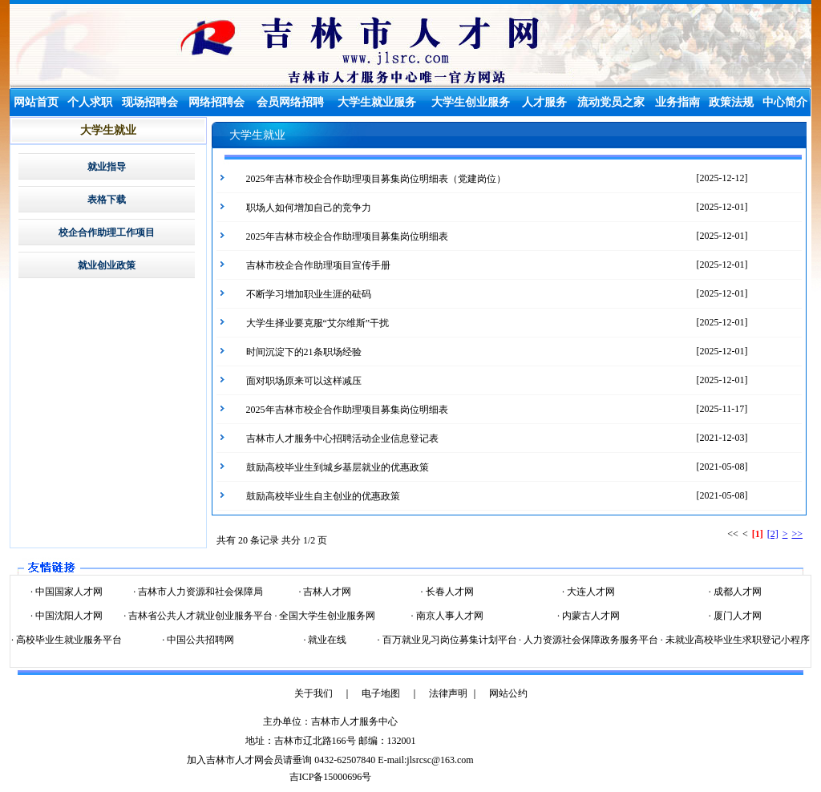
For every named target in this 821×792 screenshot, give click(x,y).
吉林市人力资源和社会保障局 (199, 591)
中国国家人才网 (68, 591)
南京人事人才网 (448, 615)
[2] (773, 533)
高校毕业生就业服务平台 (68, 639)
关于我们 (313, 693)
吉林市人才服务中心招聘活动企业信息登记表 (342, 438)
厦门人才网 (736, 615)
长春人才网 (448, 591)
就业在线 (325, 639)
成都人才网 (736, 591)
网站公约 (508, 693)
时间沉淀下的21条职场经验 (304, 352)
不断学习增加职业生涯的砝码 (308, 294)
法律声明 (448, 693)
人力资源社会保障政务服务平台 (589, 639)
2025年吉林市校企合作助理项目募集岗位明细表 (347, 236)
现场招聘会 (150, 102)
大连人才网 (589, 591)
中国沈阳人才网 (68, 615)
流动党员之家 (611, 102)
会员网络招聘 (290, 102)
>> (797, 533)
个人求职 (89, 102)
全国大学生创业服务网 (326, 615)
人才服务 (544, 102)
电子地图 (381, 693)
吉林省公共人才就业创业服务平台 (199, 615)
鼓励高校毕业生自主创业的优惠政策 (323, 496)
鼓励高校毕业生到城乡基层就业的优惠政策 (337, 467)
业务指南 (677, 102)
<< (732, 533)
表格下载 (106, 199)
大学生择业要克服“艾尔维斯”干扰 (318, 323)
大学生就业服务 (377, 102)
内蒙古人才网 (590, 615)
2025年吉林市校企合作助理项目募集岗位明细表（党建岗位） (376, 178)
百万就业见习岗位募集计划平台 (448, 639)
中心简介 (784, 102)
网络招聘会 (216, 102)
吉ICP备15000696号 (330, 776)
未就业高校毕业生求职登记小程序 (736, 639)
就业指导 (106, 166)
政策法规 (731, 102)
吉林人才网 (326, 591)
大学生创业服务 (470, 102)
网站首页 (36, 102)
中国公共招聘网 (199, 639)
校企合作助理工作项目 (107, 232)
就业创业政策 (106, 265)
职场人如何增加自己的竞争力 (308, 207)
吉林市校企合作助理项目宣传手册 (318, 265)
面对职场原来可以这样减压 (304, 380)
